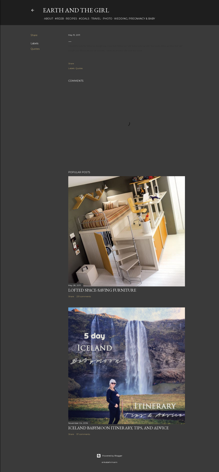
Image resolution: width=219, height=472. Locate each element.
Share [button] (34, 35)
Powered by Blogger (109, 456)
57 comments (83, 434)
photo (106, 18)
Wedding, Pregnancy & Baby (133, 18)
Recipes (70, 18)
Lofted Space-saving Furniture (102, 290)
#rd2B (58, 18)
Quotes (35, 48)
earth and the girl (76, 10)
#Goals (83, 18)
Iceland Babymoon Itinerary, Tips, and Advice (118, 427)
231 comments (83, 296)
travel (95, 18)
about (47, 18)
